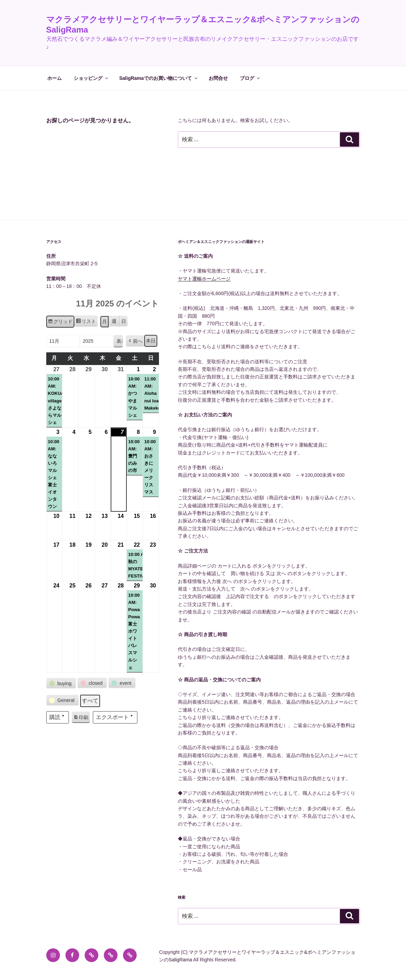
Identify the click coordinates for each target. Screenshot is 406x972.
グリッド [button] (60, 322)
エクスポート (115, 716)
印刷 (80, 718)
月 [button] (104, 321)
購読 (57, 716)
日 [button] (123, 321)
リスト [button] (86, 322)
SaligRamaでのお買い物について (158, 78)
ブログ (250, 78)
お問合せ (218, 78)
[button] (135, 341)
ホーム (54, 78)
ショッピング (91, 78)
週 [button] (114, 321)
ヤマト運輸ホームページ (204, 278)
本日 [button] (151, 340)
